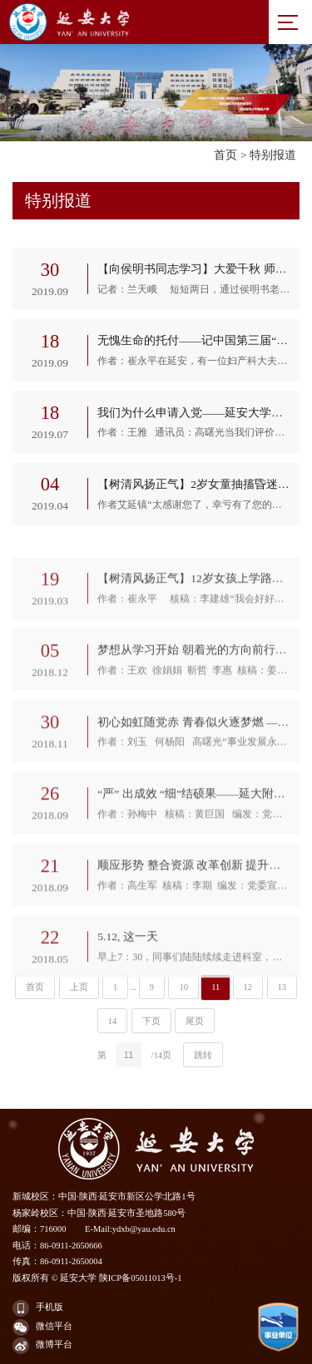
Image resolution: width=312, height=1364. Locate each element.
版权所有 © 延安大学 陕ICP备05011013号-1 (97, 1278)
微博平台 (42, 1345)
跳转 (203, 1055)
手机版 (37, 1308)
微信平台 (42, 1327)
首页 (225, 155)
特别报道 (273, 155)
